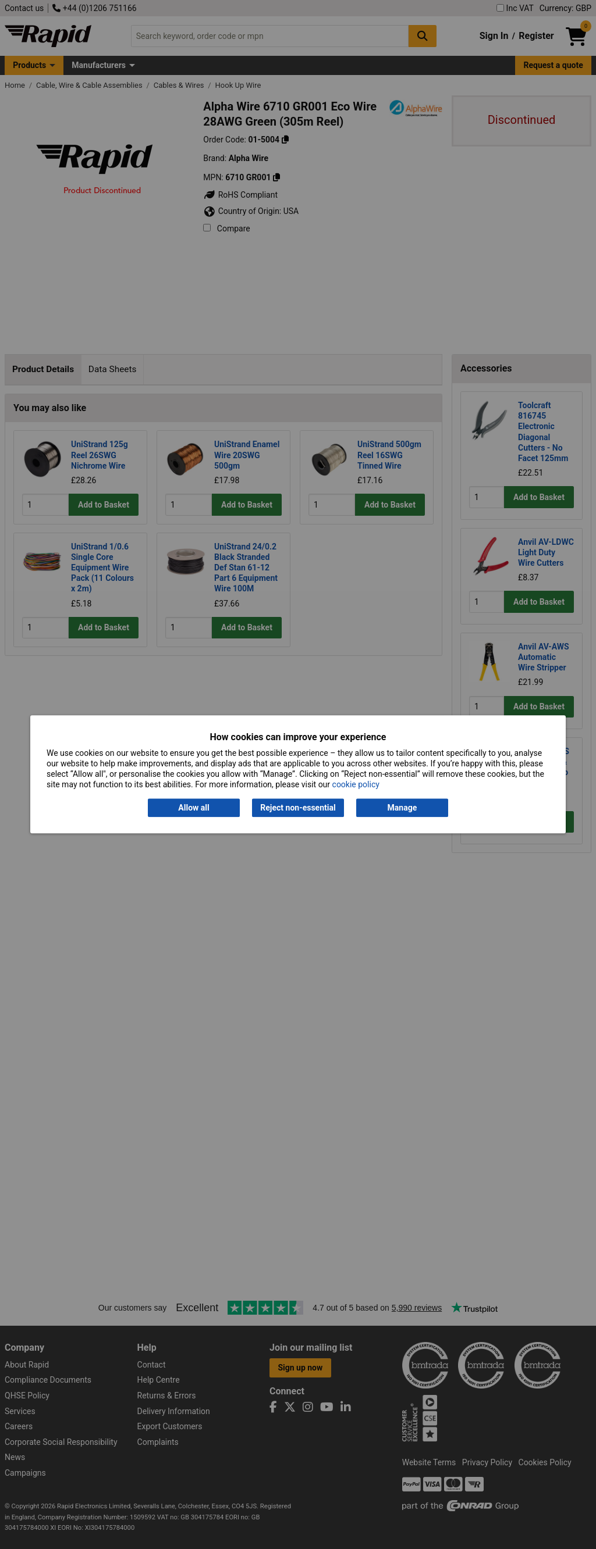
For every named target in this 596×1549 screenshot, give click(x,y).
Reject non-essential (297, 807)
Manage (402, 807)
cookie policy (355, 785)
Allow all (193, 807)
